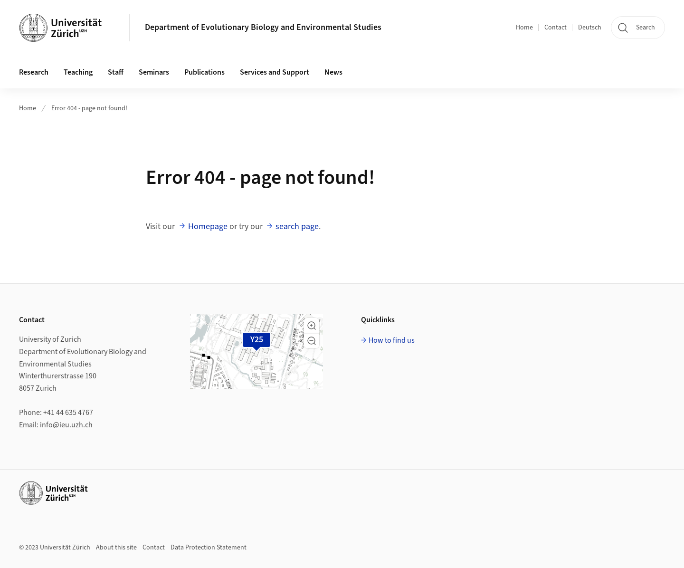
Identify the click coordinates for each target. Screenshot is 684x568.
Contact (555, 27)
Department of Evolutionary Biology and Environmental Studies (263, 27)
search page (297, 226)
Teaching (78, 72)
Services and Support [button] (274, 72)
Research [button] (33, 72)
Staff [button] (116, 72)
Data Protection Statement (209, 547)
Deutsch (589, 27)
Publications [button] (204, 72)
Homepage (208, 226)
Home (524, 27)
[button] (311, 325)
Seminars (154, 72)
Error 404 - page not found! (89, 108)
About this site (116, 547)
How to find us (392, 340)
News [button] (333, 72)
